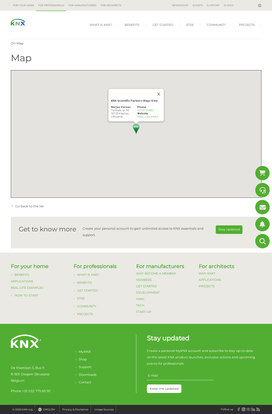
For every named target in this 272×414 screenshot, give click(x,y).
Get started (162, 25)
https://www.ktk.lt (148, 116)
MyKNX (228, 5)
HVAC (140, 299)
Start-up (143, 312)
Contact (85, 382)
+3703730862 (145, 110)
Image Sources (104, 409)
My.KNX (85, 352)
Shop (83, 359)
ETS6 (190, 25)
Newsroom (180, 5)
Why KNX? (207, 273)
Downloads (87, 375)
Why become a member (156, 273)
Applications (22, 281)
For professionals (51, 5)
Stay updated (229, 229)
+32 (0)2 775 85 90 (36, 391)
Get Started (146, 286)
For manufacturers (82, 5)
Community (216, 25)
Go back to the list (29, 206)
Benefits (132, 25)
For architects (111, 5)
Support (213, 5)
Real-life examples (27, 288)
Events (198, 5)
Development (148, 292)
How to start (26, 295)
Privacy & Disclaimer (75, 409)
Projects (247, 25)
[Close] (159, 94)
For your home (23, 5)
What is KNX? (101, 25)
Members (144, 280)
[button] (136, 129)
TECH (140, 305)
